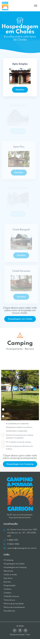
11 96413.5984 (13, 544)
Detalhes (20, 90)
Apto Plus (18, 147)
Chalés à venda (10, 575)
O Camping (8, 560)
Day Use (7, 582)
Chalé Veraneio (22, 271)
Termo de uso (9, 600)
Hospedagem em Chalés (20, 319)
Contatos (7, 593)
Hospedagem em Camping (20, 464)
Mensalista (8, 571)
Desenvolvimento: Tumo (20, 635)
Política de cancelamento (14, 607)
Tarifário (7, 589)
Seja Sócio (8, 578)
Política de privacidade (14, 604)
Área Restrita (9, 611)
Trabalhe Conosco (11, 596)
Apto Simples (20, 64)
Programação (9, 585)
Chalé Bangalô (22, 230)
